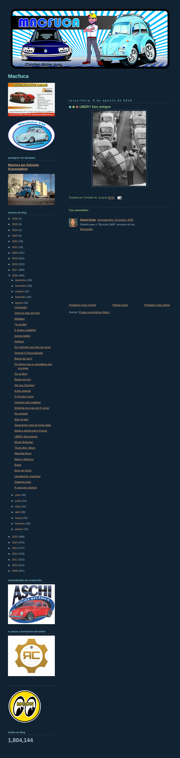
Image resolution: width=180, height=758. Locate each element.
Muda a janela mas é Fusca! (31, 430)
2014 (15, 542)
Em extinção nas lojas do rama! (33, 347)
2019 (15, 258)
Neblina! (19, 341)
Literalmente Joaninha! (28, 476)
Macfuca (18, 76)
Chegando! (21, 307)
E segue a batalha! (25, 330)
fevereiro (20, 523)
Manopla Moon (23, 453)
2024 (15, 230)
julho (18, 495)
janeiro (19, 529)
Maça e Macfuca (24, 459)
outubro (20, 291)
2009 (15, 570)
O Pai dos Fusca (24, 396)
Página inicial (120, 305)
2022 (15, 241)
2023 (15, 235)
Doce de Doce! (23, 470)
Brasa (18, 464)
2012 (15, 553)
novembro (21, 285)
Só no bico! (21, 373)
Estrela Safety (23, 335)
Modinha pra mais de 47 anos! (32, 407)
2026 (15, 218)
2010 (15, 565)
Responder (86, 229)
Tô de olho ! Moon (25, 447)
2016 (15, 275)
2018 (15, 264)
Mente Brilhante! (24, 442)
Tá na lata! (21, 324)
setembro (20, 297)
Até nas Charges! (24, 385)
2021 (15, 247)
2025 (15, 224)
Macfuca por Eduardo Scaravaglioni (23, 167)
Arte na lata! (22, 419)
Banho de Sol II (23, 358)
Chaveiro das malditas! (28, 402)
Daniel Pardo (88, 219)
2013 (15, 548)
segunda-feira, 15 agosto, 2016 (115, 219)
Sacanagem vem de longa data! (33, 425)
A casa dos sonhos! (26, 487)
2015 (15, 536)
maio (18, 506)
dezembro (21, 280)
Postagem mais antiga (157, 305)
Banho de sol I (23, 379)
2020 (15, 252)
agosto (19, 302)
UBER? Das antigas (95, 107)
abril (18, 512)
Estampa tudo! (23, 481)
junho (18, 500)
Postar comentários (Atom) (94, 312)
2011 (15, 559)
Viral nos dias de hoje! (27, 312)
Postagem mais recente (82, 305)
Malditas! (20, 318)
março (19, 517)
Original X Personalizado (29, 353)
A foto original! (23, 390)
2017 (15, 269)
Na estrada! (21, 413)
